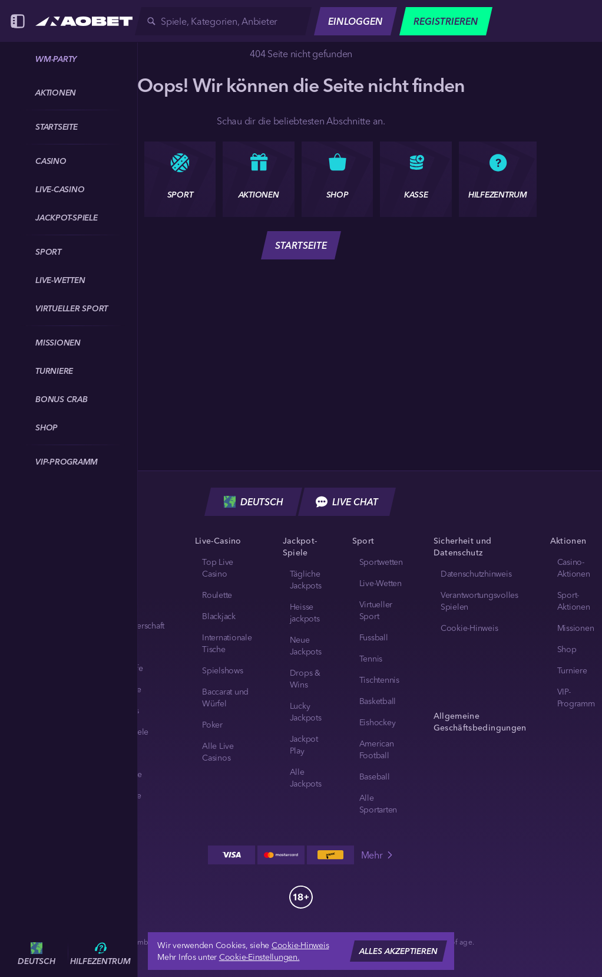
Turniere (572, 670)
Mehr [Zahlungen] (378, 855)
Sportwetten (381, 562)
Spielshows (222, 670)
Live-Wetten (380, 583)
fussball (373, 637)
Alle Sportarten (378, 803)
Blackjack (219, 616)
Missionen (575, 628)
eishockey (377, 722)
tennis (371, 658)
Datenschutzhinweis (476, 573)
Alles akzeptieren (398, 951)
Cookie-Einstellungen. (259, 957)
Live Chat (347, 502)
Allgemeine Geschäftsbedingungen (480, 721)
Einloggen (355, 21)
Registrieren (446, 21)
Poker (212, 724)
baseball (374, 776)
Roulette (217, 595)
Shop (567, 649)
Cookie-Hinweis (469, 628)
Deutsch (253, 502)
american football (376, 749)
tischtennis (379, 680)
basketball (377, 701)
